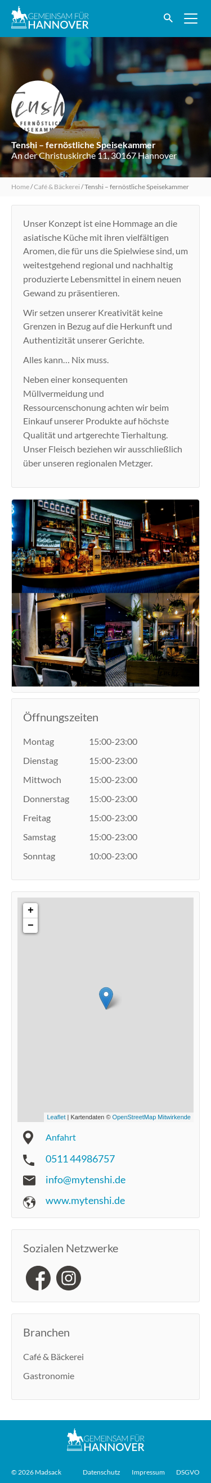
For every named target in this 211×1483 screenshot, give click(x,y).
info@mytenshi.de (85, 1179)
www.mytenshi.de (85, 1200)
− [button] (31, 925)
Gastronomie (48, 1375)
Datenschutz (101, 1472)
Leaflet (56, 1117)
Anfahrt (61, 1137)
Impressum (148, 1472)
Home (20, 186)
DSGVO (188, 1472)
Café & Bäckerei (57, 186)
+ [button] (31, 910)
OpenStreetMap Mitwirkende (152, 1117)
